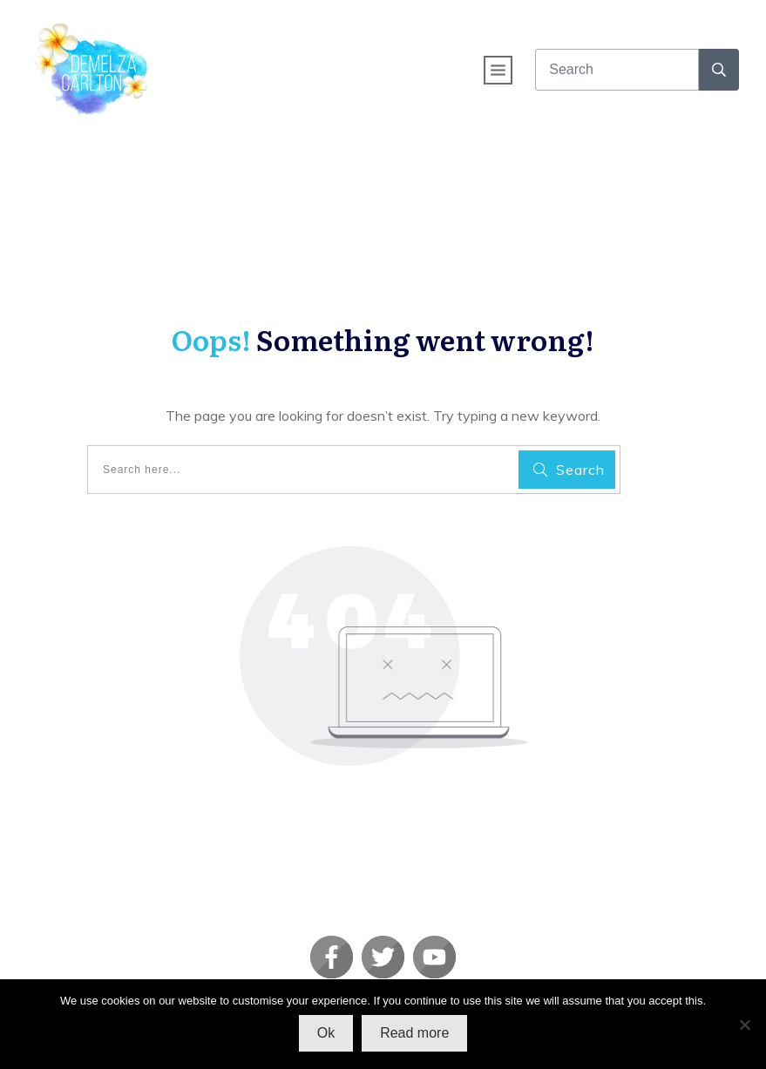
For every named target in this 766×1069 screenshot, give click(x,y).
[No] (744, 1024)
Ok (326, 1032)
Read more (414, 1032)
